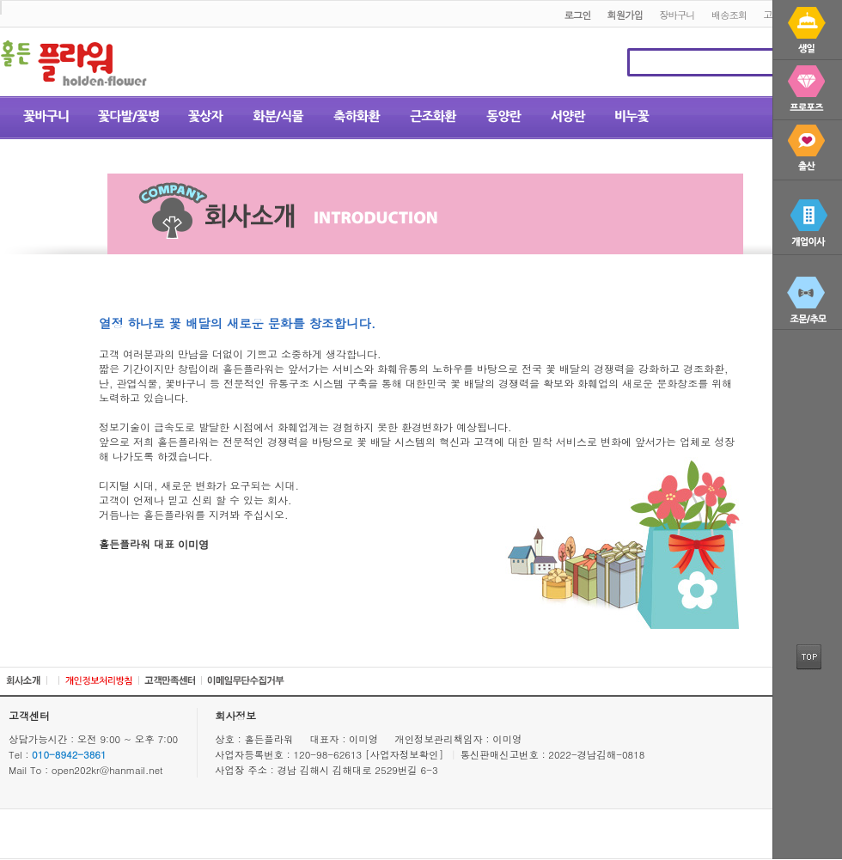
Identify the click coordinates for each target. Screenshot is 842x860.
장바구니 (677, 14)
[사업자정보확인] (406, 754)
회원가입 (625, 14)
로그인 (577, 14)
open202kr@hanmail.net (107, 770)
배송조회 (729, 14)
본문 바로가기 (0, 1)
